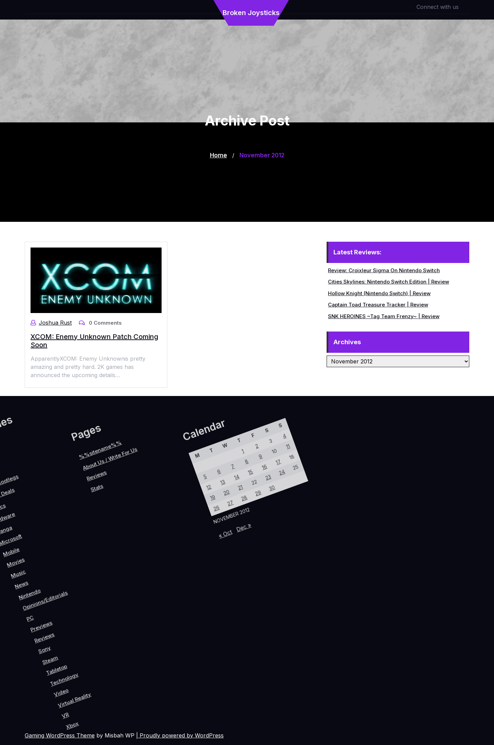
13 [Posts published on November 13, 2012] (143, 545)
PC (34, 625)
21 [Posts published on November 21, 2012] (160, 537)
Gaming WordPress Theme (60, 735)
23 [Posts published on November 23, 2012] (173, 511)
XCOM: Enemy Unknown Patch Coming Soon (94, 340)
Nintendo (18, 608)
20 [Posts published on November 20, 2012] (153, 550)
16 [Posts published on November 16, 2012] (163, 505)
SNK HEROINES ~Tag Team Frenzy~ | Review (384, 316)
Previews (48, 623)
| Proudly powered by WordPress (180, 735)
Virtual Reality (123, 656)
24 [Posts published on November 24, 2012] (181, 498)
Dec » (189, 564)
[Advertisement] (247, 174)
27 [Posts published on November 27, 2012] (163, 556)
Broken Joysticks (251, 13)
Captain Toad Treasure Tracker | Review (378, 304)
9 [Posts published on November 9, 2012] (154, 500)
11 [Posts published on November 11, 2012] (167, 475)
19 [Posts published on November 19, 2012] (146, 563)
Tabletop (89, 646)
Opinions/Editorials (34, 602)
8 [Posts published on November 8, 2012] (147, 514)
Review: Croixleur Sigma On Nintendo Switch (384, 270)
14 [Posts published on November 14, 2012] (150, 532)
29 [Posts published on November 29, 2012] (177, 529)
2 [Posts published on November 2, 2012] (144, 495)
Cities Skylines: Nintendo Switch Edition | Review (388, 281)
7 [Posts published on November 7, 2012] (140, 527)
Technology (101, 647)
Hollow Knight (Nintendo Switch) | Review (379, 293)
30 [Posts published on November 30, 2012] (184, 516)
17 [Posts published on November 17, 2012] (170, 492)
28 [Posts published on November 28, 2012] (170, 542)
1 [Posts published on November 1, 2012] (137, 508)
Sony (66, 639)
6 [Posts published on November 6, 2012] (133, 540)
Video (108, 659)
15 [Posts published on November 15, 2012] (157, 519)
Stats (25, 559)
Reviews (58, 630)
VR (126, 673)
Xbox (138, 676)
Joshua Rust (55, 322)
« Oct (180, 581)
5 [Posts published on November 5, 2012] (126, 553)
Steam (77, 642)
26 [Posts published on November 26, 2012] (156, 569)
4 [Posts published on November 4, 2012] (157, 469)
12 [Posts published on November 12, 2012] (136, 558)
